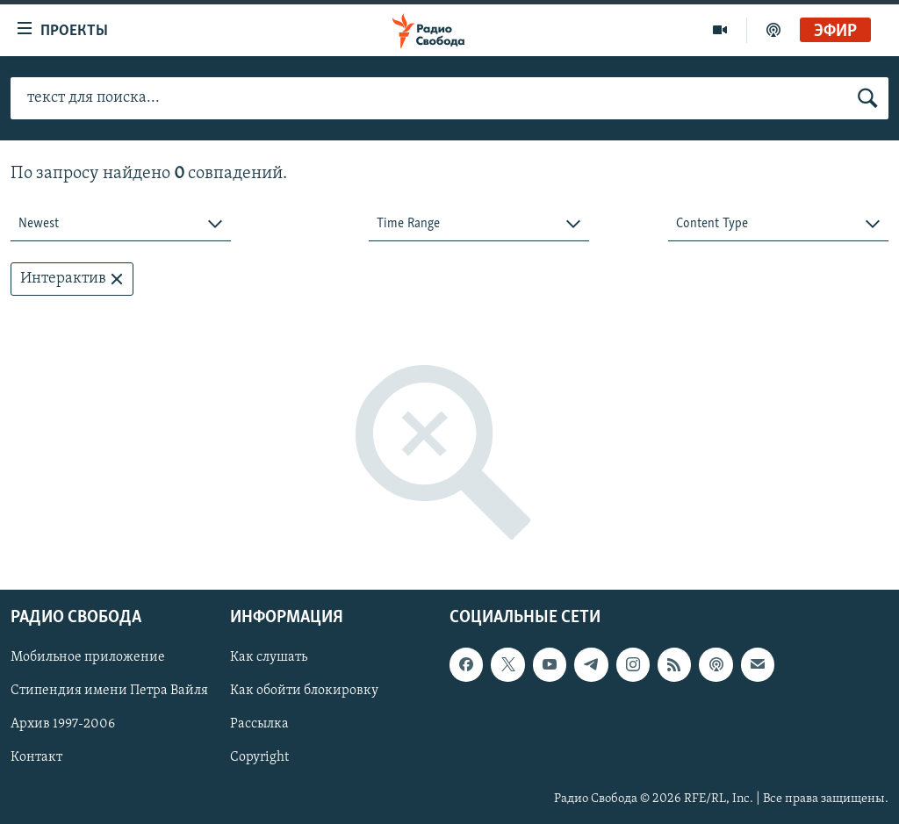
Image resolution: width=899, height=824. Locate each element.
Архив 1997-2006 (63, 725)
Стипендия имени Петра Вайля (109, 691)
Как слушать (268, 658)
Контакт (36, 758)
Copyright (259, 758)
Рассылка (259, 725)
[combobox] (121, 224)
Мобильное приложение (88, 658)
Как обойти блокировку (304, 691)
